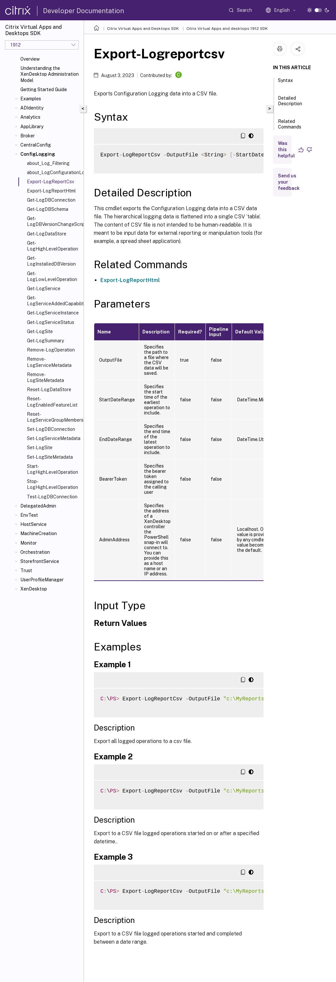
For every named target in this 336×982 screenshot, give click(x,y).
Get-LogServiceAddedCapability (54, 300)
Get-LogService (43, 288)
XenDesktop (33, 588)
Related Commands (289, 127)
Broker (27, 135)
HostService (33, 524)
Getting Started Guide (43, 89)
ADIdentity (31, 107)
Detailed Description (290, 103)
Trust (26, 570)
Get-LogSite (40, 331)
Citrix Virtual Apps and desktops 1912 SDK (227, 28)
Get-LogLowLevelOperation (52, 276)
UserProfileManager (42, 579)
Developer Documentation (83, 11)
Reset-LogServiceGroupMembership (54, 417)
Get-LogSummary (45, 340)
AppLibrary (31, 126)
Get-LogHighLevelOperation (52, 245)
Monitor (28, 543)
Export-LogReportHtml (51, 190)
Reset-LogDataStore (49, 389)
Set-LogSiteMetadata (50, 457)
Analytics (30, 117)
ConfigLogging (37, 154)
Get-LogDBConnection (51, 200)
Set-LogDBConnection (51, 429)
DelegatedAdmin (38, 506)
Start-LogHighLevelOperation (52, 469)
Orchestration (35, 552)
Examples (30, 98)
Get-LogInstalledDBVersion (51, 261)
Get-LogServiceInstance (53, 312)
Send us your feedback (289, 182)
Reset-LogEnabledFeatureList (52, 401)
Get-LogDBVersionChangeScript (54, 221)
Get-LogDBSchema (47, 209)
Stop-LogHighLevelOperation (52, 484)
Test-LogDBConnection (52, 496)
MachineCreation (38, 533)
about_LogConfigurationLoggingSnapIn (54, 172)
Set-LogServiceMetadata (53, 438)
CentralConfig (35, 145)
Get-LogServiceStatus (50, 322)
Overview (30, 59)
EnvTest (29, 515)
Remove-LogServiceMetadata (49, 362)
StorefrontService (39, 561)
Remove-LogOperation (51, 349)
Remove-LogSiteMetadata (45, 377)
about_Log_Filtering (48, 163)
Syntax (285, 83)
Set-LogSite (39, 447)
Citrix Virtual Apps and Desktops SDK (143, 28)
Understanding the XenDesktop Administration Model (49, 74)
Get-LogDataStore (46, 233)
